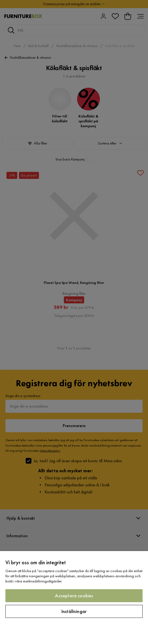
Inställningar (74, 611)
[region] (74, 588)
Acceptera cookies (74, 595)
